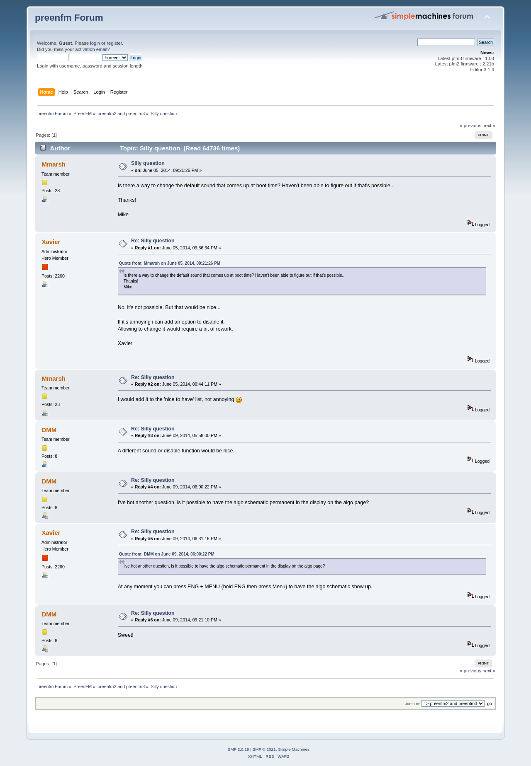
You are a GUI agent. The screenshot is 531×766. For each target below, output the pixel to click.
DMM (48, 429)
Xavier (50, 241)
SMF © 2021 (264, 749)
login (95, 43)
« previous (470, 125)
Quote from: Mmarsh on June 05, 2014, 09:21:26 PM (170, 263)
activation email (91, 49)
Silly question (148, 163)
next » (488, 125)
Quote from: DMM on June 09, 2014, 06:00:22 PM (166, 554)
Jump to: (412, 703)
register (114, 43)
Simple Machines (293, 749)
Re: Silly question (153, 241)
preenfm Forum (69, 17)
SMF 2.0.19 (238, 749)
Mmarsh (53, 164)
